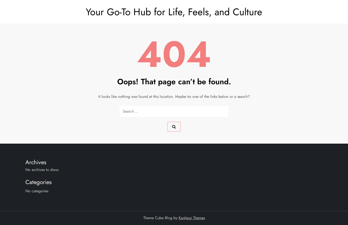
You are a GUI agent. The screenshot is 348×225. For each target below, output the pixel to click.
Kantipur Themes (192, 218)
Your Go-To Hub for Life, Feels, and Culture (174, 12)
